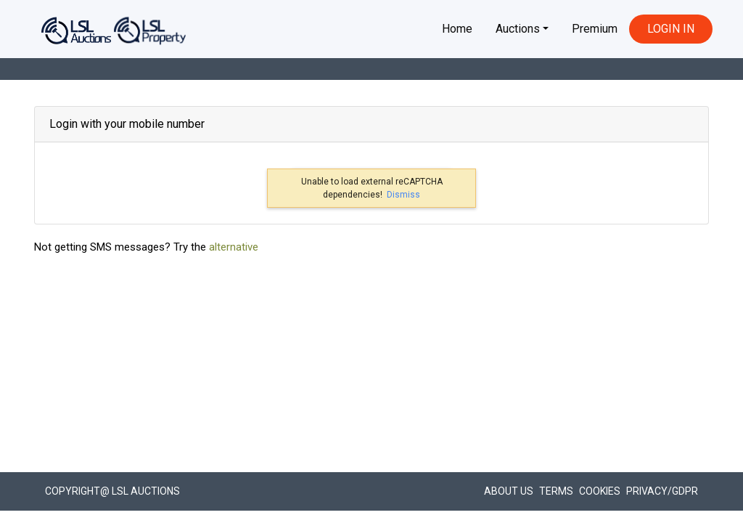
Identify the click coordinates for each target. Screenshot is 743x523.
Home (457, 29)
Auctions (518, 29)
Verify (452, 301)
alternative (233, 409)
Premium (594, 29)
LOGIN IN (670, 29)
